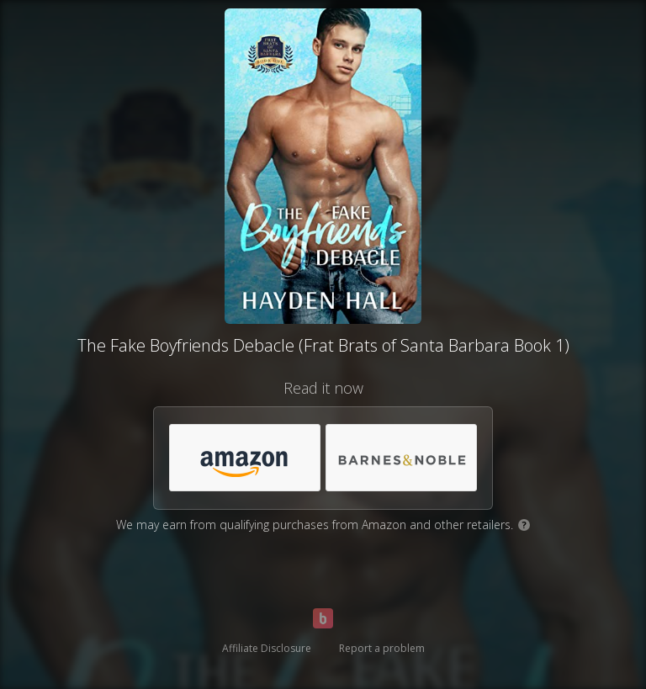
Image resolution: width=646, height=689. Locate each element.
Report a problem (382, 648)
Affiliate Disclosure (266, 648)
